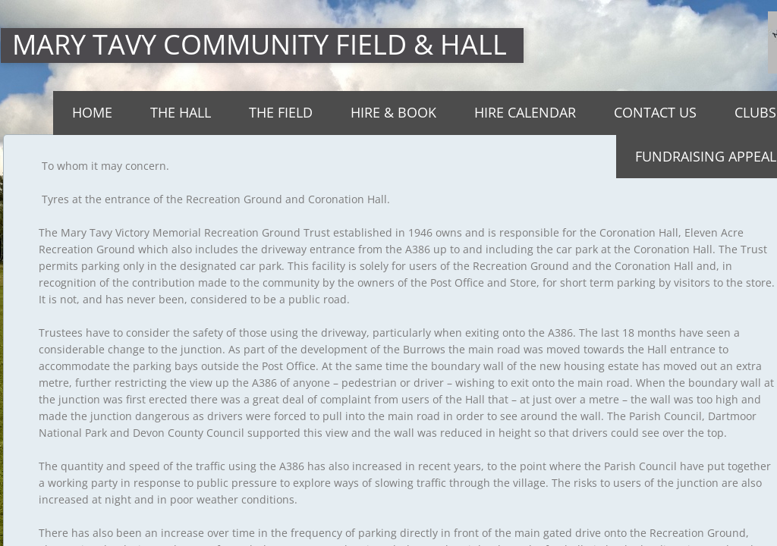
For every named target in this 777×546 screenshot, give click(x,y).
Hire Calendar (525, 112)
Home (92, 112)
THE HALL (180, 112)
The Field (281, 112)
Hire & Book (393, 112)
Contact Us (655, 112)
